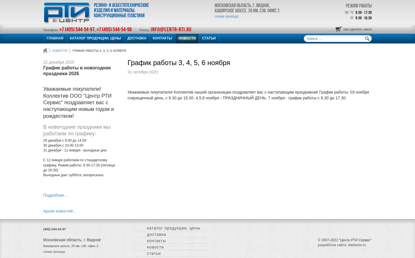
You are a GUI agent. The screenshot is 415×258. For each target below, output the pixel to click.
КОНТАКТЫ (162, 38)
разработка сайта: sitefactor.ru (342, 245)
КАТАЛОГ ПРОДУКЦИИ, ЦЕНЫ (95, 38)
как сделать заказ (358, 29)
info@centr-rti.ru (171, 29)
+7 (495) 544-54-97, (78, 29)
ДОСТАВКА (136, 38)
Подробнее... (55, 195)
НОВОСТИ (187, 38)
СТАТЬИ (209, 38)
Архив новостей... (59, 211)
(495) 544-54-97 (54, 229)
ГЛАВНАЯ (55, 38)
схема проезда (226, 16)
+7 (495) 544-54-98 (114, 29)
